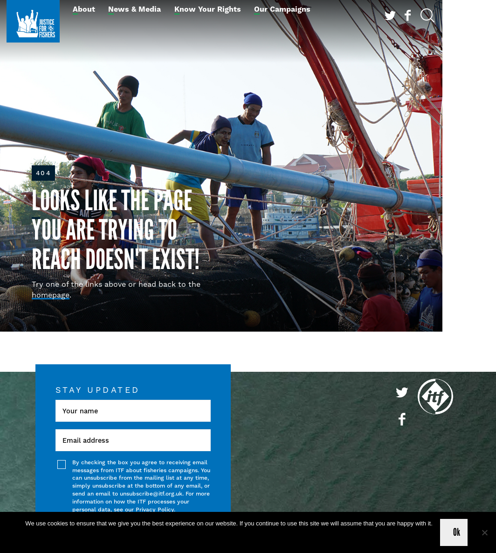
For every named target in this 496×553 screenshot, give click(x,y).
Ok (457, 532)
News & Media (134, 9)
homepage (50, 295)
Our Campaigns (282, 9)
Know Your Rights (207, 9)
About (84, 9)
